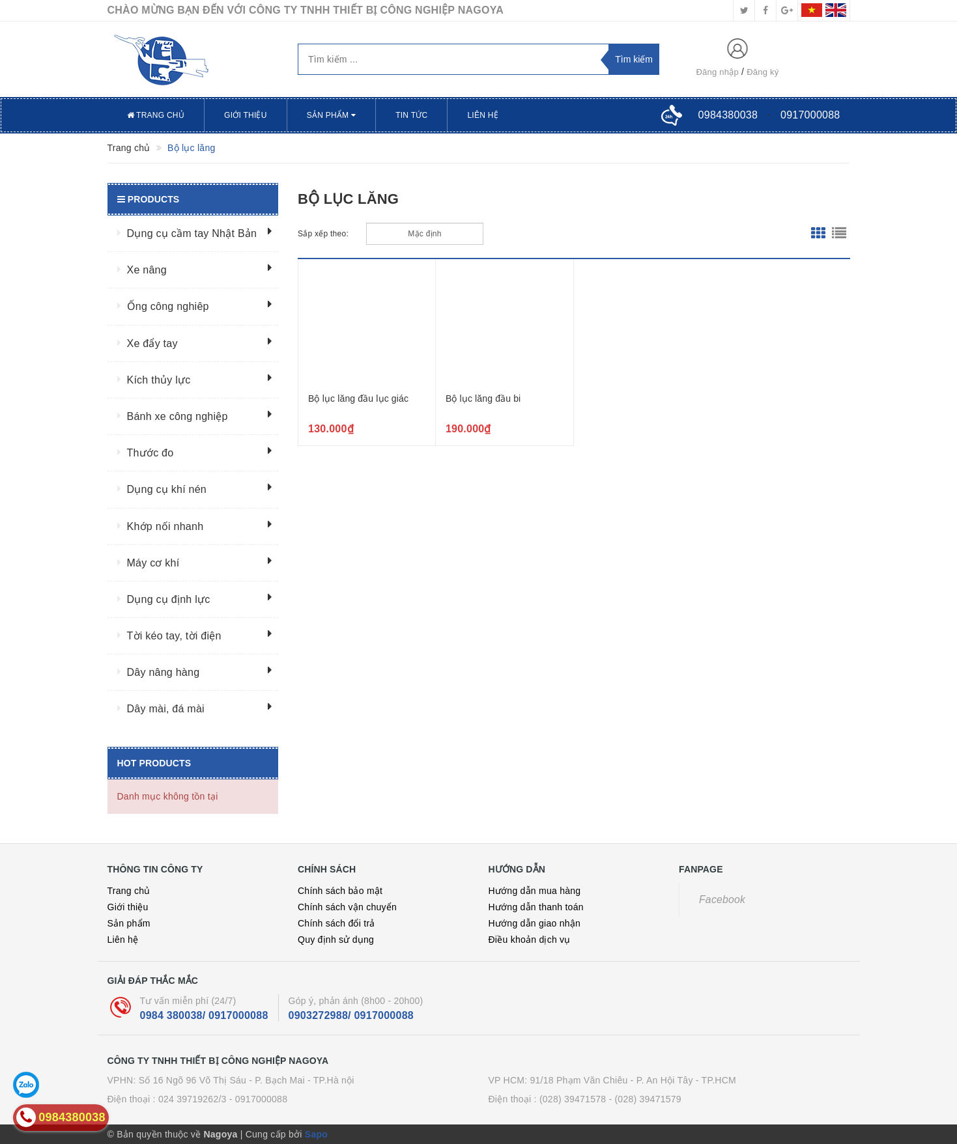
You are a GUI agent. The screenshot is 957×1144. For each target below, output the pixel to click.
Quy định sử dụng (336, 939)
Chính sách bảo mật (340, 891)
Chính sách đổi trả (336, 923)
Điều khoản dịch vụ (530, 939)
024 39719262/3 (192, 1099)
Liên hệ (482, 115)
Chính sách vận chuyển (347, 907)
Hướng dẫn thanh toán (536, 907)
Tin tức (411, 115)
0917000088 (810, 114)
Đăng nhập (717, 72)
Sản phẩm (331, 115)
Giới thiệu (245, 115)
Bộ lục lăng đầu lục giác (358, 398)
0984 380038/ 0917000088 (204, 1015)
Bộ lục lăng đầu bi (483, 398)
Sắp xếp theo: (323, 233)
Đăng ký (762, 72)
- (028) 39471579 (644, 1099)
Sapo (316, 1134)
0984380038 (728, 114)
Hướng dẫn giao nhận (535, 923)
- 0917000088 (258, 1099)
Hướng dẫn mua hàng (535, 891)
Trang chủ (156, 115)
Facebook (722, 899)
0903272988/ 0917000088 (351, 1015)
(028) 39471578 (572, 1099)
